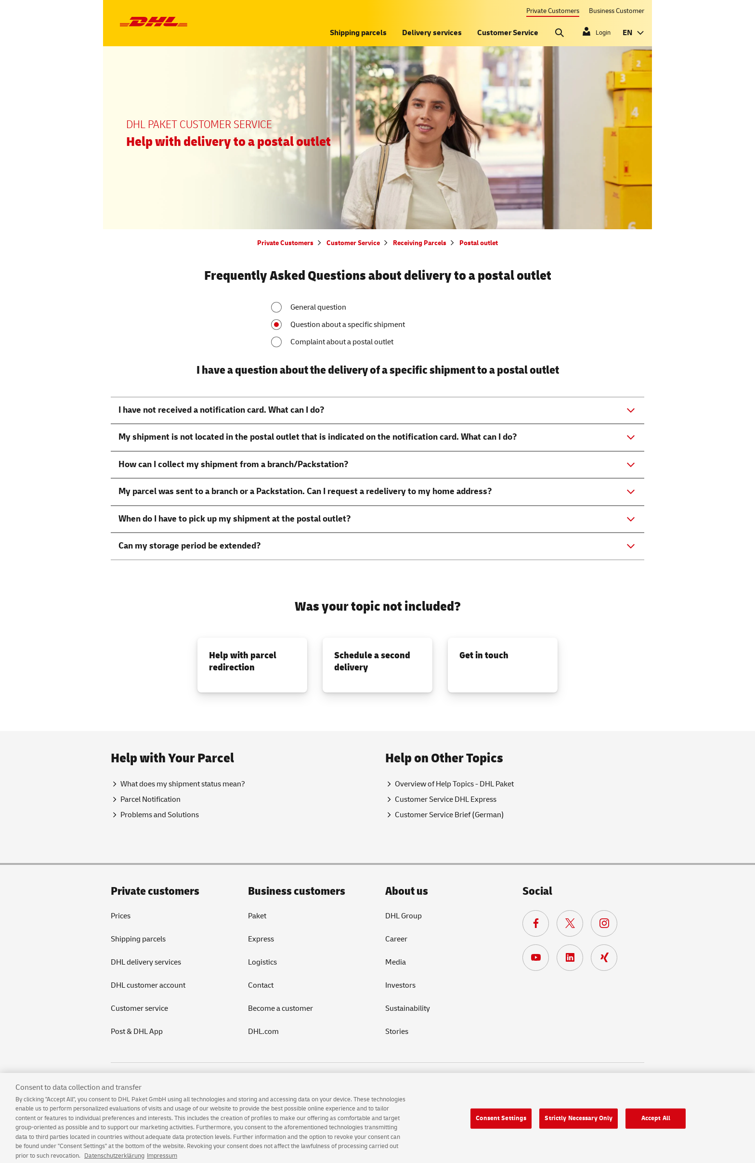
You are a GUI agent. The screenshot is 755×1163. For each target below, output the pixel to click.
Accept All (655, 1122)
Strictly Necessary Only (578, 1122)
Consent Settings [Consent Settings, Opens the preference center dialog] (501, 1122)
